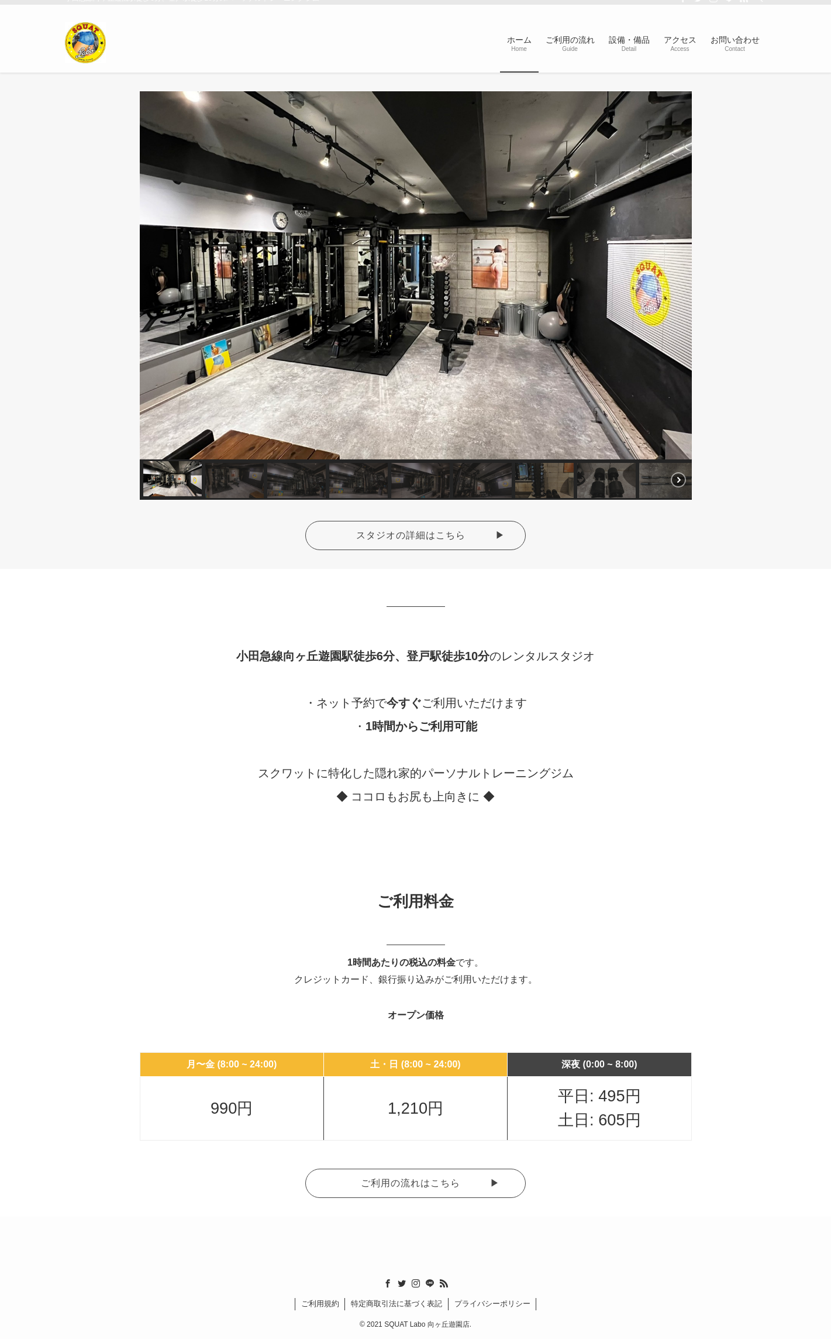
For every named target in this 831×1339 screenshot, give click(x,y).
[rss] (743, 6)
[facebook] (683, 6)
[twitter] (698, 6)
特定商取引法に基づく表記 (396, 1303)
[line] (728, 6)
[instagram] (713, 6)
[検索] (759, 6)
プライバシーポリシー (492, 1303)
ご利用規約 (320, 1303)
